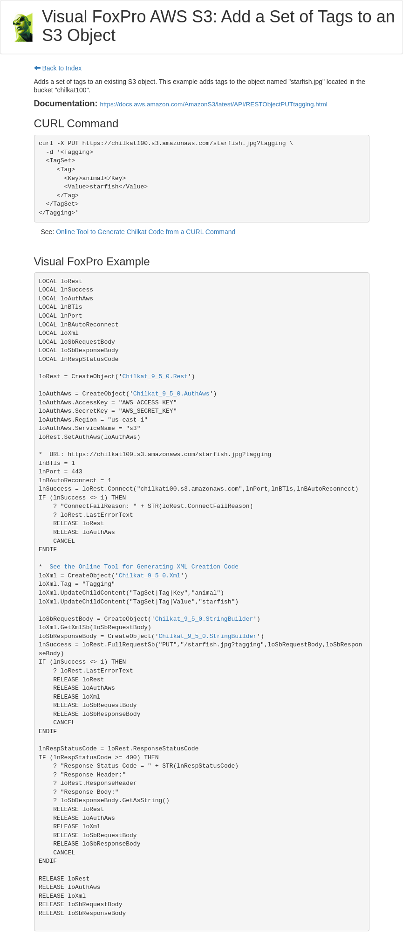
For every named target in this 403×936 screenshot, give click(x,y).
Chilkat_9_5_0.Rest (154, 376)
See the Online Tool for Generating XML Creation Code (144, 566)
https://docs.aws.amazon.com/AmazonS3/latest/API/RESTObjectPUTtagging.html (214, 104)
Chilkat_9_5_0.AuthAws (171, 393)
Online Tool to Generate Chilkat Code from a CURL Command (145, 232)
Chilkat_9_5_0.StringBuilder (204, 619)
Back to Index (58, 68)
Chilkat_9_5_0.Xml (150, 575)
